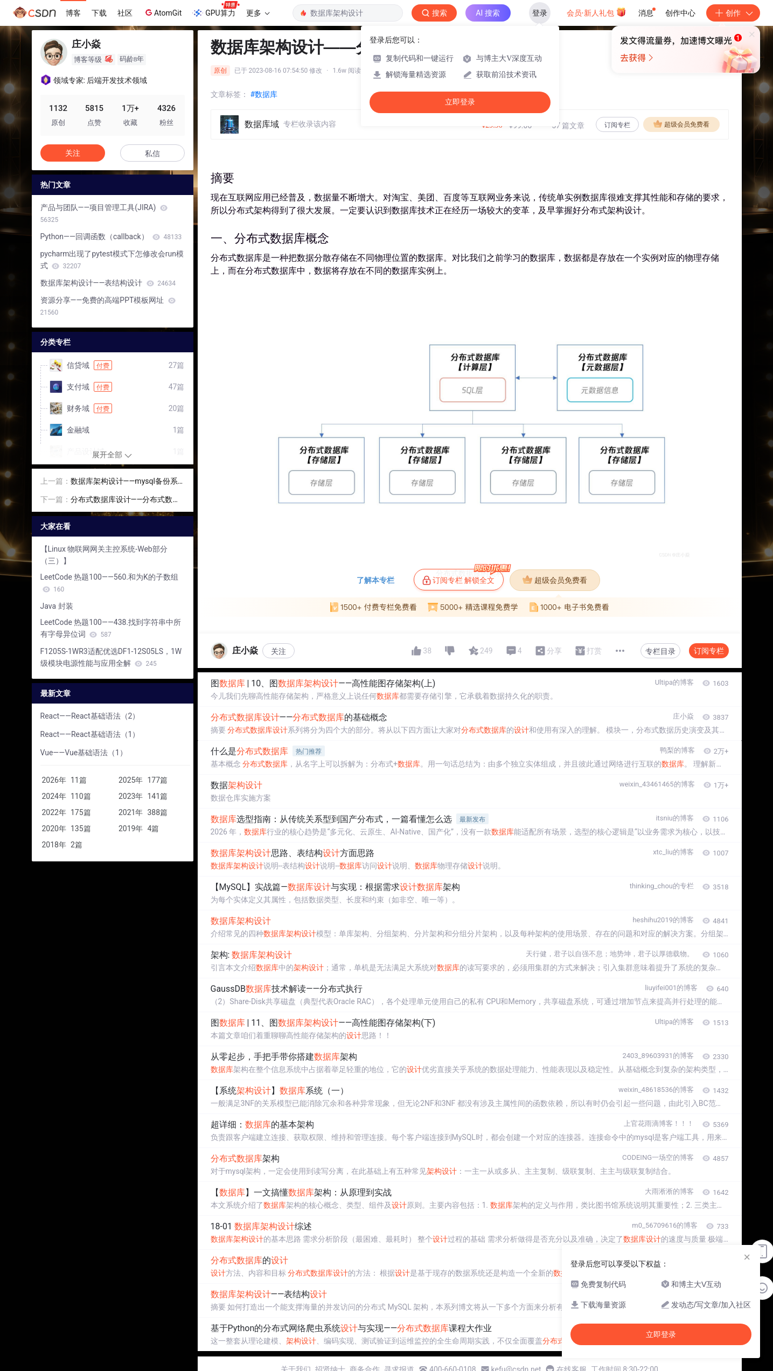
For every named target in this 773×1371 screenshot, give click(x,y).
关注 (278, 651)
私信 (152, 153)
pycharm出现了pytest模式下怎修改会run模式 (112, 259)
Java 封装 (56, 606)
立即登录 (460, 102)
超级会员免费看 (681, 124)
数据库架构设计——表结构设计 (108, 283)
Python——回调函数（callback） (111, 236)
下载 (99, 13)
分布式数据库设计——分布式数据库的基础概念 (125, 500)
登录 (539, 13)
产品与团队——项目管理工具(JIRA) (104, 213)
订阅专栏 (617, 125)
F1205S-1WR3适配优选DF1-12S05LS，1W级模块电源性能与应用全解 (111, 657)
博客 (73, 13)
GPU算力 (215, 9)
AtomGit (162, 12)
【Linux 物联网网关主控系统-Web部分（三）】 (104, 555)
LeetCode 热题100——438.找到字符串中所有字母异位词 (111, 628)
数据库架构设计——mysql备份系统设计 (124, 482)
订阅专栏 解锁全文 (463, 577)
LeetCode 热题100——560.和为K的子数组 (109, 583)
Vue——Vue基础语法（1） (83, 752)
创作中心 (680, 13)
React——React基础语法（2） (90, 716)
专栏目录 (660, 651)
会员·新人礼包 (596, 11)
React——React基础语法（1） (90, 734)
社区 (125, 13)
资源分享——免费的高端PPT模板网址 (108, 306)
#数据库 (264, 94)
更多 (258, 13)
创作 (733, 13)
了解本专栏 (375, 580)
